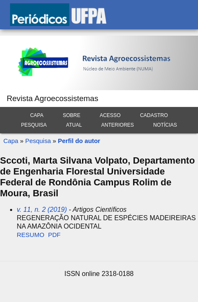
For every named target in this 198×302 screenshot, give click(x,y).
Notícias (165, 125)
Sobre (71, 115)
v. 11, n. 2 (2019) (42, 209)
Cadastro (154, 115)
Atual (74, 125)
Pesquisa (33, 125)
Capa (37, 115)
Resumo (30, 234)
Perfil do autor (79, 140)
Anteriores (117, 125)
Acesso (110, 115)
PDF (54, 234)
